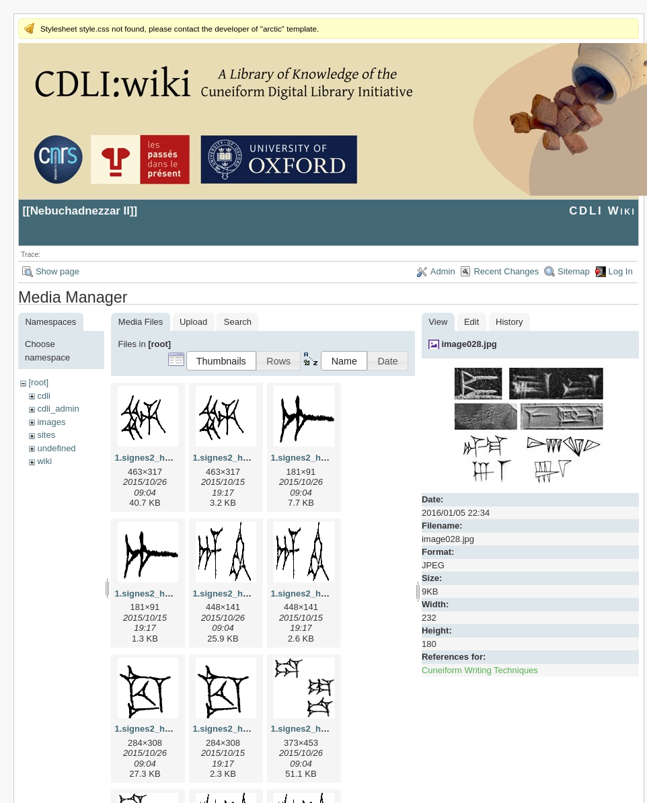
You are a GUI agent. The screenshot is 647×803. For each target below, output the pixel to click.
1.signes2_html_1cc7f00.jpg (172, 729)
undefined (56, 448)
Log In (621, 271)
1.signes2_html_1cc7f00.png (251, 729)
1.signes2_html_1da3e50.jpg (329, 729)
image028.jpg (468, 344)
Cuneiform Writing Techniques (480, 670)
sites (46, 435)
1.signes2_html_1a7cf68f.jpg (329, 458)
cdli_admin (58, 409)
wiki (44, 461)
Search (238, 322)
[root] (38, 382)
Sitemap (574, 271)
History (509, 322)
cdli (43, 396)
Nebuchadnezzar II (80, 210)
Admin (442, 271)
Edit (471, 322)
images (51, 422)
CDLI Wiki (602, 210)
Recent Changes (506, 271)
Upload (193, 322)
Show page (57, 271)
